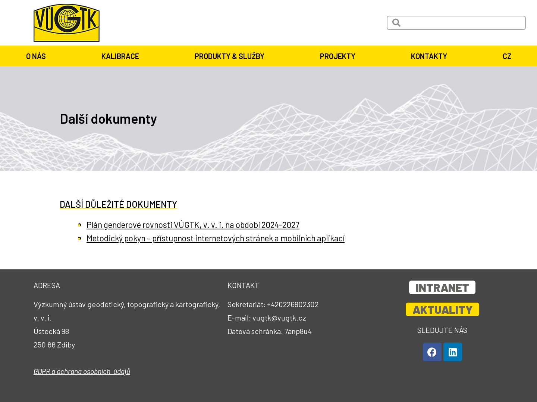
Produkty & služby (231, 56)
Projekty (339, 56)
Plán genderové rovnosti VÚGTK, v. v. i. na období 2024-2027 (203, 224)
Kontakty (431, 56)
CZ (507, 56)
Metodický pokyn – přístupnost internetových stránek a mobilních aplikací (230, 237)
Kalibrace (122, 56)
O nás (38, 56)
